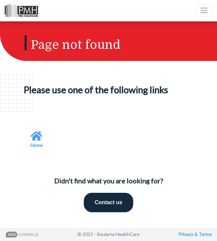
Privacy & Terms (195, 234)
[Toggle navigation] (204, 10)
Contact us (109, 202)
